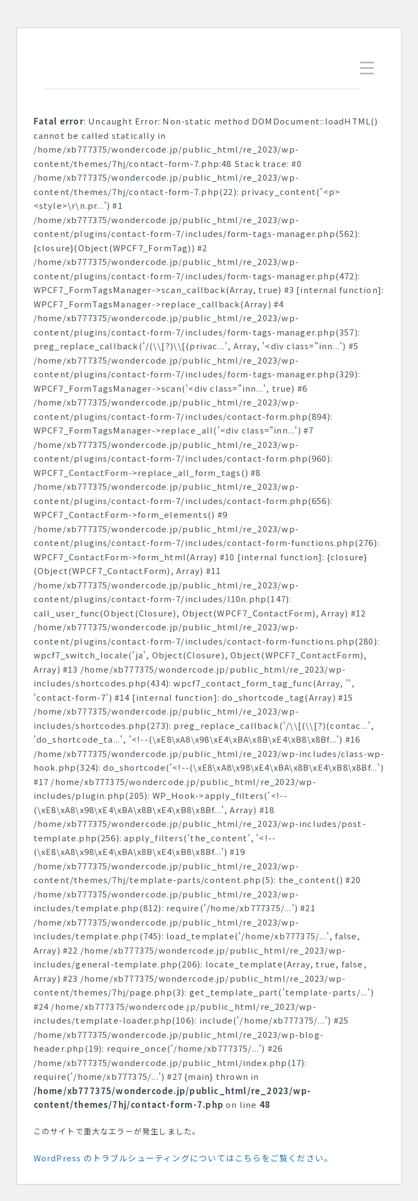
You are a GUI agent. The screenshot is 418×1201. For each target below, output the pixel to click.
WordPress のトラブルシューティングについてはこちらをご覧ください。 (183, 1158)
